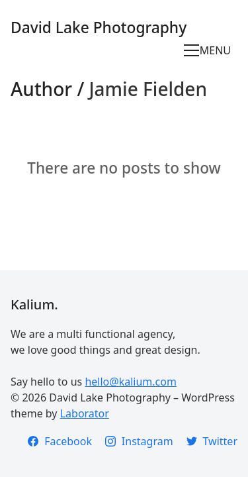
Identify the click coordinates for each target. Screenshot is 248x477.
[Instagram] (139, 441)
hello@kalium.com (130, 381)
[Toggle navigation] (210, 50)
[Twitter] (211, 441)
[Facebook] (60, 441)
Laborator (84, 413)
